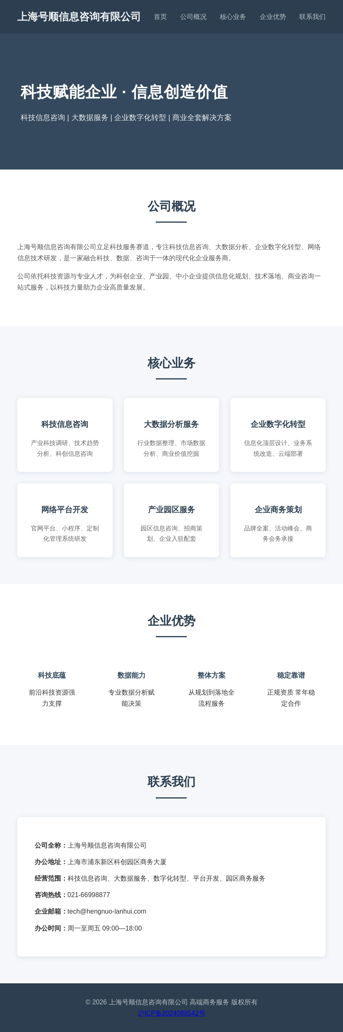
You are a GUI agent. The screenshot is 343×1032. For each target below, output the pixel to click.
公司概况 (193, 16)
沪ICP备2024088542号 (171, 1013)
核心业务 (233, 16)
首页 (160, 16)
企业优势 (273, 16)
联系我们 (312, 16)
